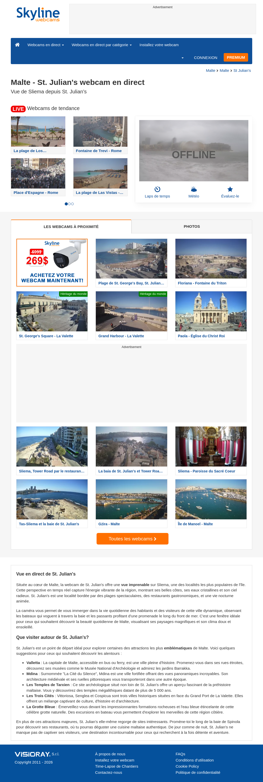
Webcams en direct (45, 45)
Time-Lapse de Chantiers (116, 766)
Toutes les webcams (132, 538)
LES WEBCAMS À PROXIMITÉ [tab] (71, 226)
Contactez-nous (108, 772)
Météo (194, 192)
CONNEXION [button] (205, 57)
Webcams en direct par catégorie (102, 45)
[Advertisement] (163, 22)
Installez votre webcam (159, 45)
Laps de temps (157, 192)
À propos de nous (110, 754)
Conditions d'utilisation (195, 760)
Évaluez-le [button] (230, 192)
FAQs (180, 754)
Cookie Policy (187, 766)
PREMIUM (236, 57)
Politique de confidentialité (198, 772)
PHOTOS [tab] (192, 226)
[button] (179, 57)
